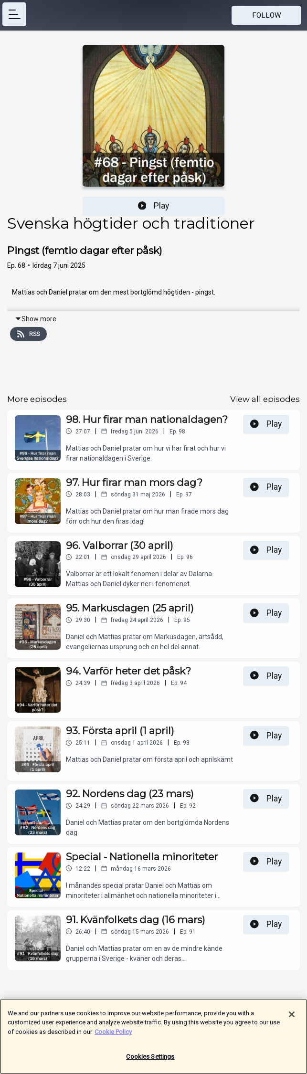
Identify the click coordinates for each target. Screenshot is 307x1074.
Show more (35, 319)
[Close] (291, 1019)
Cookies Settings (150, 1061)
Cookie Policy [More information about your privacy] (113, 1036)
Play (153, 206)
